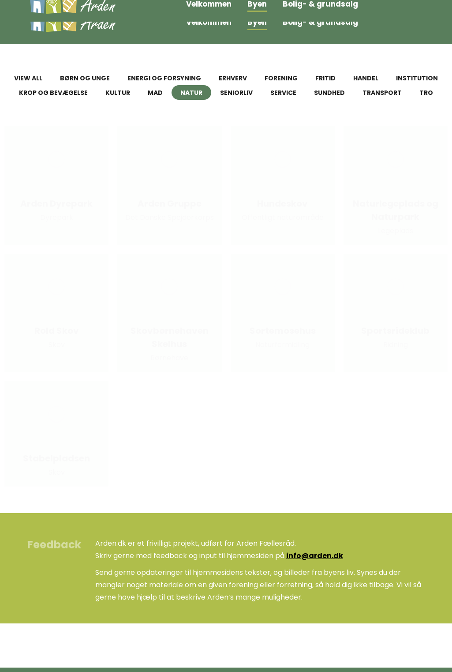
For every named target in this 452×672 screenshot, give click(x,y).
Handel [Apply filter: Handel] (365, 78)
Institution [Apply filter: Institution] (417, 78)
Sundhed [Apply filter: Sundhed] (329, 92)
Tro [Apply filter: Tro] (426, 92)
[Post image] (56, 159)
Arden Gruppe (170, 203)
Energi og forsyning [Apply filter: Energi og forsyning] (164, 78)
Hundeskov (282, 203)
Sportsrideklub (395, 331)
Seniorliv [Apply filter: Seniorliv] (236, 92)
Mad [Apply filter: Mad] (155, 92)
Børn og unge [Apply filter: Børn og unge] (85, 78)
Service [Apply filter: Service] (283, 92)
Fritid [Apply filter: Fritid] (325, 78)
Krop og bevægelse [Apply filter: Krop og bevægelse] (53, 92)
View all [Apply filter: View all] (28, 78)
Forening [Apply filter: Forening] (281, 78)
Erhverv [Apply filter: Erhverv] (233, 78)
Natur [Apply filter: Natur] (191, 92)
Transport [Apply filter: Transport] (382, 92)
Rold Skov (56, 331)
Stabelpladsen (56, 458)
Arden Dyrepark (56, 203)
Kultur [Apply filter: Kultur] (117, 92)
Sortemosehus (283, 331)
